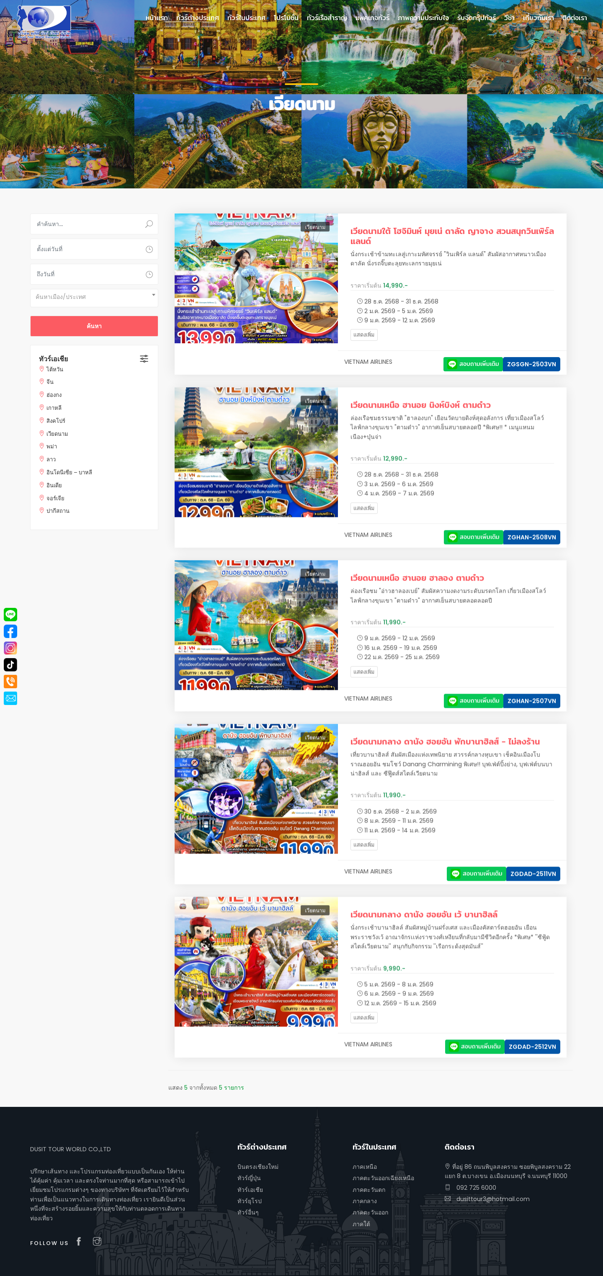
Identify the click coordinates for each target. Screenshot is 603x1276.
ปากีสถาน (58, 511)
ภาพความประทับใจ (423, 18)
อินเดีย (54, 485)
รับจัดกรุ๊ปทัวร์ (476, 18)
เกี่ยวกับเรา (538, 18)
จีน (50, 382)
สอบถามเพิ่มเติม (473, 364)
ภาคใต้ (361, 1224)
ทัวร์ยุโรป (249, 1201)
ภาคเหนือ (365, 1167)
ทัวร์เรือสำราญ (327, 18)
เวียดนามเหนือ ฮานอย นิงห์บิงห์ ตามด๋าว (420, 415)
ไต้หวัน (54, 369)
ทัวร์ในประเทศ (246, 18)
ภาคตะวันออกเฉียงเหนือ (383, 1178)
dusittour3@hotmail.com (487, 1199)
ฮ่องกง (54, 395)
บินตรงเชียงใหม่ (257, 1167)
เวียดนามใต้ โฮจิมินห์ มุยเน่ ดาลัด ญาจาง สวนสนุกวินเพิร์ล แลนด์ (452, 235)
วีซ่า (509, 18)
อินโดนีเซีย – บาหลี (69, 472)
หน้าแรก (157, 18)
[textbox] (94, 297)
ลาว (51, 459)
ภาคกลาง (365, 1201)
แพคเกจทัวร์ (372, 18)
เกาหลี (54, 408)
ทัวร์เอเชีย (53, 359)
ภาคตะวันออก (370, 1212)
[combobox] (94, 298)
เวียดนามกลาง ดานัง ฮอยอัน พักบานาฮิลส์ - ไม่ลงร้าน (445, 751)
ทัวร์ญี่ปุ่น (249, 1178)
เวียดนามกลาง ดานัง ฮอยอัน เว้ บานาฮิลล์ (423, 924)
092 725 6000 (470, 1187)
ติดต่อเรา (574, 18)
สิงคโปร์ (55, 421)
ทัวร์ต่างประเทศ (197, 18)
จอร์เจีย (55, 498)
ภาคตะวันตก (369, 1190)
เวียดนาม (57, 434)
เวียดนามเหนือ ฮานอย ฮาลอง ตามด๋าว (417, 587)
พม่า (51, 446)
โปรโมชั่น (286, 18)
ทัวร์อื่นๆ (248, 1212)
